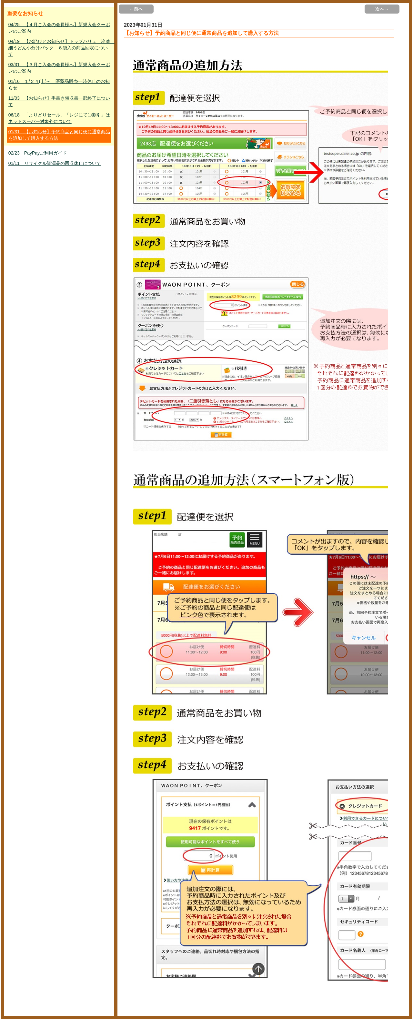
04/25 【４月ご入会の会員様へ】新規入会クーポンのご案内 (59, 28)
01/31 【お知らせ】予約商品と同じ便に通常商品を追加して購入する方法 (59, 135)
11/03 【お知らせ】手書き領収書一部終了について (59, 101)
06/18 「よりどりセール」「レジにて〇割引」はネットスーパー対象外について (59, 118)
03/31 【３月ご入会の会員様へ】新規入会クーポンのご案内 (59, 68)
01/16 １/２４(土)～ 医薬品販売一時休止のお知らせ (59, 84)
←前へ (136, 9)
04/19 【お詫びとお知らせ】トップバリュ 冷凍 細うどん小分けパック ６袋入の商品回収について (59, 48)
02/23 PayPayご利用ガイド (37, 153)
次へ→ (382, 9)
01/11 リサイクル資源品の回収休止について (54, 163)
